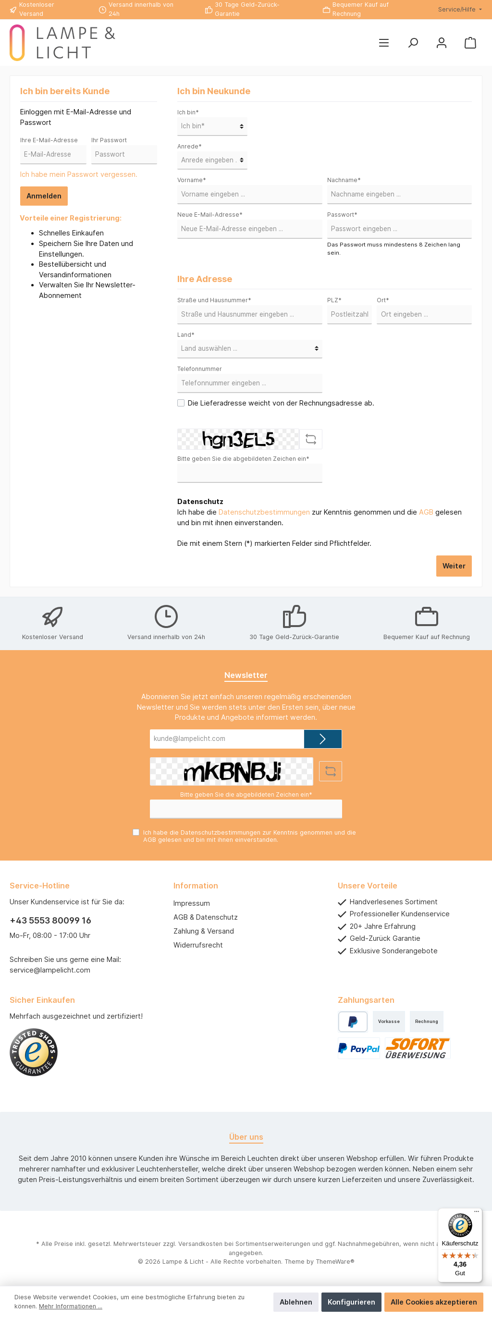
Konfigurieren (351, 1302)
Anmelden (44, 196)
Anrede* (189, 146)
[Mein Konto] (442, 43)
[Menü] (384, 43)
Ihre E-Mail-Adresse (49, 140)
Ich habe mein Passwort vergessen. (78, 174)
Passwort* (342, 214)
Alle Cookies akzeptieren (434, 1302)
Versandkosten (200, 1243)
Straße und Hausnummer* (214, 300)
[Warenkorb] (470, 43)
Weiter (454, 566)
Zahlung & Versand (203, 931)
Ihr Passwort (109, 140)
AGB (426, 512)
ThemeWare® (335, 1261)
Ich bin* (188, 112)
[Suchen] (413, 43)
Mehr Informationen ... (70, 1306)
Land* (186, 334)
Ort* (383, 300)
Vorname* (191, 180)
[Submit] (323, 739)
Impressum (191, 903)
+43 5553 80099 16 (50, 920)
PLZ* (334, 300)
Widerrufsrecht (198, 945)
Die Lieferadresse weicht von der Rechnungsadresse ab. (281, 403)
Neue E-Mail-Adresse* (210, 214)
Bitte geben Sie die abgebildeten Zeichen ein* (243, 458)
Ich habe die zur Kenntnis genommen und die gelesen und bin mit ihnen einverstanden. (319, 517)
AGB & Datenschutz (205, 917)
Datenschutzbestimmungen (264, 512)
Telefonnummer (199, 368)
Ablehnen (296, 1302)
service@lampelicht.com (50, 970)
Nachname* (344, 180)
